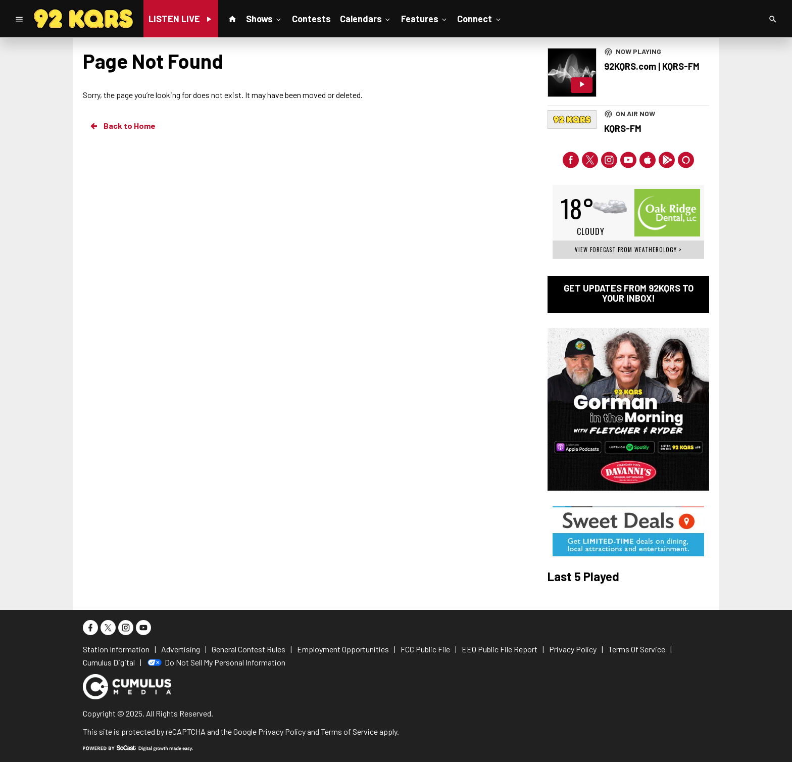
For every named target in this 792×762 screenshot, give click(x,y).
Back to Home (122, 126)
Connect (479, 18)
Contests (311, 18)
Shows (264, 18)
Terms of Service (349, 731)
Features (425, 18)
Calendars (366, 18)
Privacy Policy (282, 731)
